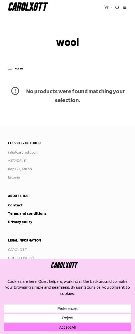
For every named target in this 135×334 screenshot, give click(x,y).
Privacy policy (20, 222)
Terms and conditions (27, 213)
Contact (15, 205)
